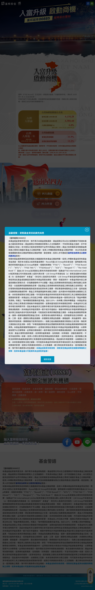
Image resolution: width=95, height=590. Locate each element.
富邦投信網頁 (73, 252)
